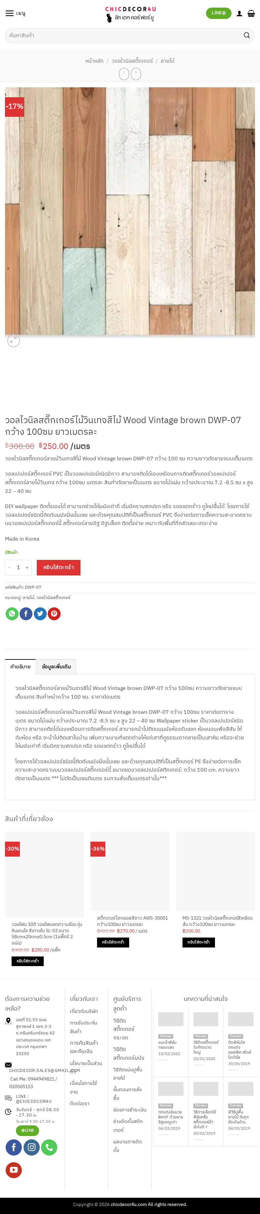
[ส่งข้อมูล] (247, 35)
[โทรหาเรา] (49, 1148)
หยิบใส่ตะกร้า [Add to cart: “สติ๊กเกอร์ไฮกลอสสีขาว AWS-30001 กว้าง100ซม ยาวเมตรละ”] (113, 943)
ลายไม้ (168, 61)
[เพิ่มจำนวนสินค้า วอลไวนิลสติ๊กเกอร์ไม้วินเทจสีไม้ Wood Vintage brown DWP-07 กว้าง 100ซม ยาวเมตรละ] (27, 567)
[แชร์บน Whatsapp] (12, 613)
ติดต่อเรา (79, 1104)
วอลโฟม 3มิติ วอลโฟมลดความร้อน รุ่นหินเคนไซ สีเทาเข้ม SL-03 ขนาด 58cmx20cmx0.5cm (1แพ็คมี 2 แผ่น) (47, 934)
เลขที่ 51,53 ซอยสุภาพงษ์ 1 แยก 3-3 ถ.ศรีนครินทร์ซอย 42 (35, 1027)
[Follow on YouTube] (14, 1171)
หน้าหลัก (94, 61)
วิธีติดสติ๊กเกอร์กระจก (123, 1030)
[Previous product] (136, 74)
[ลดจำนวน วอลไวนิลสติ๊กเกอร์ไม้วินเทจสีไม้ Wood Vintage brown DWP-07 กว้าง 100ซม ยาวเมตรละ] (9, 567)
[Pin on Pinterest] (54, 613)
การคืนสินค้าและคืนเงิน (84, 1048)
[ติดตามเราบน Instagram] (32, 1148)
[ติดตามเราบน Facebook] (14, 1148)
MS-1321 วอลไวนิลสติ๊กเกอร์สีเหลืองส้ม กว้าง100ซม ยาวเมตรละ (217, 922)
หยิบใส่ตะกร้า (58, 568)
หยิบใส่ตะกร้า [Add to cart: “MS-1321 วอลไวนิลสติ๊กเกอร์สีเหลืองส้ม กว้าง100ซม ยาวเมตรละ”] (198, 943)
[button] (15, 13)
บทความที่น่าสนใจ (206, 1000)
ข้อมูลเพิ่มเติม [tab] (59, 667)
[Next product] (124, 74)
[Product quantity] (18, 567)
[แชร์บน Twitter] (40, 613)
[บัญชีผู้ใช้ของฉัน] (239, 13)
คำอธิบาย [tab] (21, 667)
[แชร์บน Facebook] (26, 613)
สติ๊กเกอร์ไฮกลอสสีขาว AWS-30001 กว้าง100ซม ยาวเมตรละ (132, 922)
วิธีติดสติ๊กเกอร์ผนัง (128, 1054)
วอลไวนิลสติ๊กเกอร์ (132, 61)
